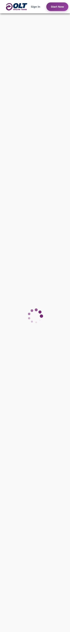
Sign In (35, 6)
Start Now (57, 6)
